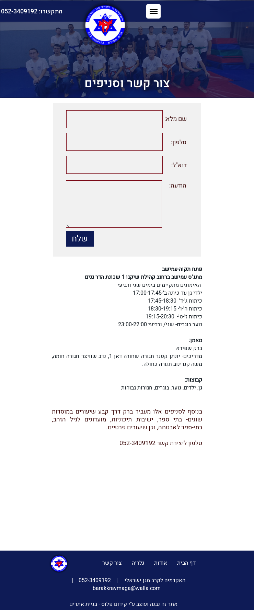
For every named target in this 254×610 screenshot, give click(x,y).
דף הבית (186, 563)
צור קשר (112, 563)
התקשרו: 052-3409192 (76, 11)
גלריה (138, 563)
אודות (160, 563)
